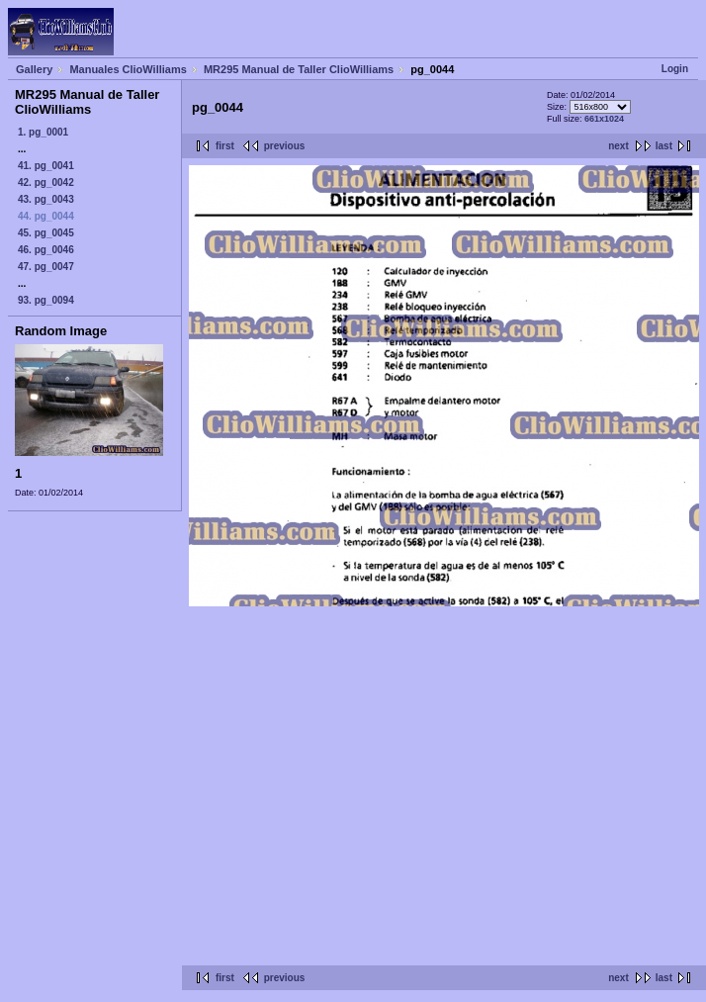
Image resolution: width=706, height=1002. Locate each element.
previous (285, 145)
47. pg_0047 (46, 266)
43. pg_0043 (46, 199)
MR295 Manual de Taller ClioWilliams (299, 69)
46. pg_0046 (46, 249)
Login (675, 68)
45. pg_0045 (46, 233)
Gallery (34, 69)
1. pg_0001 (43, 132)
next (618, 145)
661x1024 (604, 119)
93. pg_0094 (46, 300)
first (225, 145)
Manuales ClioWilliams (128, 69)
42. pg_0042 (46, 182)
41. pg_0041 (46, 165)
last (664, 145)
